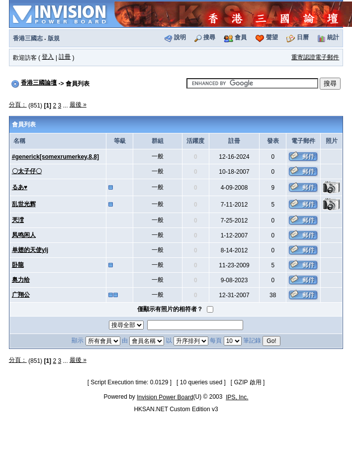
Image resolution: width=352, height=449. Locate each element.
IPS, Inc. (237, 397)
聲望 (272, 37)
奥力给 (21, 279)
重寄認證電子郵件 (315, 57)
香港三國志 (28, 38)
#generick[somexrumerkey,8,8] (55, 156)
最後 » (78, 104)
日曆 (303, 37)
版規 (54, 38)
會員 (241, 37)
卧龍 (18, 264)
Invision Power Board (165, 397)
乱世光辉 (24, 204)
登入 (48, 56)
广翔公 (21, 294)
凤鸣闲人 (24, 234)
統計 (333, 37)
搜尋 (209, 37)
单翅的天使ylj (30, 249)
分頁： (18, 104)
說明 (180, 37)
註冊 (65, 56)
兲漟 (18, 220)
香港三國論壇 (39, 82)
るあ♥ (19, 187)
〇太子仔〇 (27, 171)
